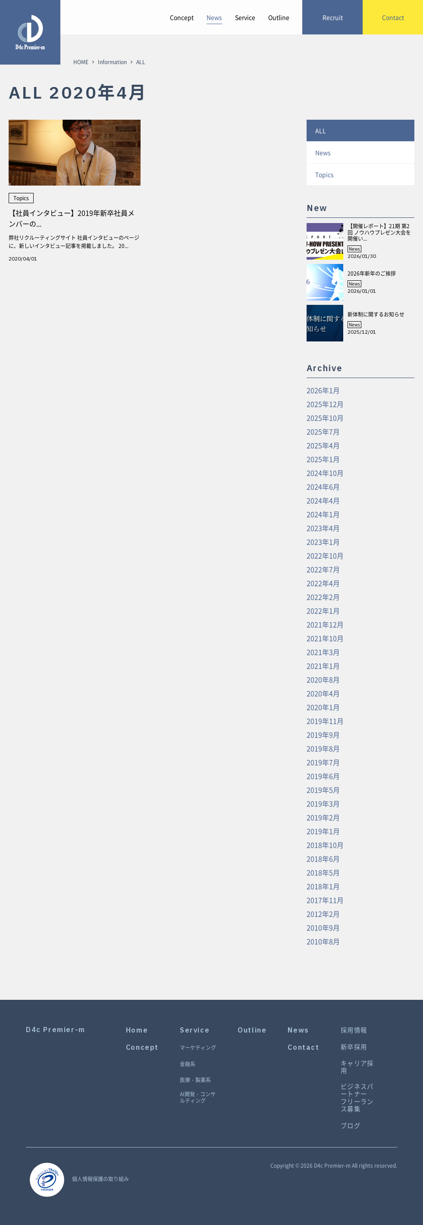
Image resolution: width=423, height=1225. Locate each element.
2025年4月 (323, 445)
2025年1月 (323, 459)
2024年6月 (323, 486)
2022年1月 (323, 610)
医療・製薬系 (195, 1080)
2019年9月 (323, 734)
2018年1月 (323, 886)
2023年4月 (323, 528)
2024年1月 (323, 514)
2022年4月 (323, 583)
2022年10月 (325, 555)
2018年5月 (323, 872)
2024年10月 (325, 473)
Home (137, 1030)
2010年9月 (323, 927)
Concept (182, 17)
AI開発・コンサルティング (198, 1097)
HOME (80, 62)
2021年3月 (323, 652)
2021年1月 (323, 666)
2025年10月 (325, 417)
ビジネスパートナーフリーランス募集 (357, 1098)
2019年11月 (325, 721)
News (214, 17)
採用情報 (354, 1030)
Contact (303, 1047)
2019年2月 (323, 817)
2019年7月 (323, 762)
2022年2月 (323, 597)
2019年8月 (323, 748)
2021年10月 (325, 638)
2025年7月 (323, 431)
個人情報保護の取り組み (100, 1179)
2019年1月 (323, 831)
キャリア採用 (357, 1067)
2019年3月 (323, 803)
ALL (320, 130)
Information (112, 62)
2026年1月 (323, 390)
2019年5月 (323, 790)
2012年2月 (323, 914)
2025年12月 (325, 404)
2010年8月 (323, 941)
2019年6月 (323, 776)
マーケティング (198, 1048)
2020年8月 (323, 679)
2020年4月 (323, 693)
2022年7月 (323, 569)
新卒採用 (354, 1047)
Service (245, 17)
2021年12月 (325, 624)
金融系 (187, 1064)
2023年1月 (323, 542)
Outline (278, 17)
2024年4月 (323, 500)
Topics (324, 174)
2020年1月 (323, 707)
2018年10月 (325, 845)
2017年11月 (325, 900)
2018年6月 (323, 858)
